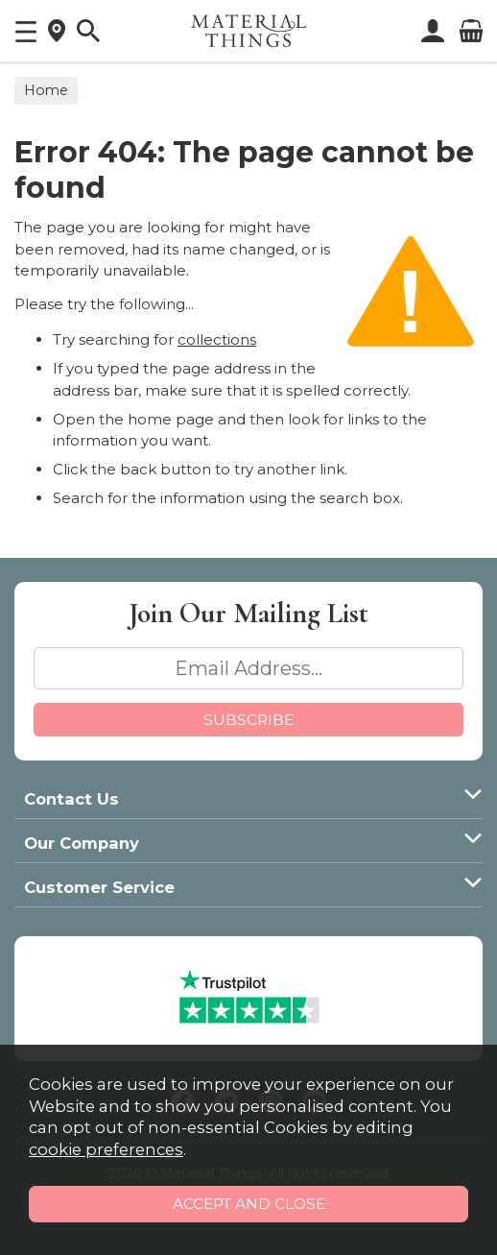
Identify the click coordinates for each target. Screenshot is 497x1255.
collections (217, 339)
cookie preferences (106, 1149)
